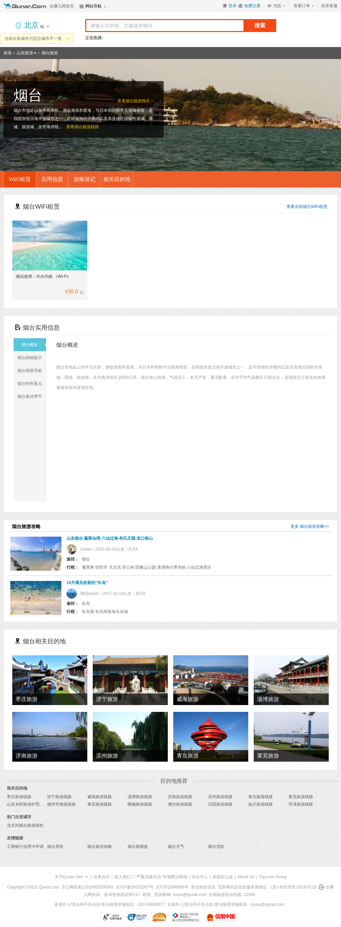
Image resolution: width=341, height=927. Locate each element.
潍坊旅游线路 (180, 804)
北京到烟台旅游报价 (25, 825)
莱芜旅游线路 (300, 796)
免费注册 (252, 5)
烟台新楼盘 (138, 846)
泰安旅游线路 (99, 804)
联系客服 (329, 5)
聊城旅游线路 (140, 804)
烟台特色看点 (31, 383)
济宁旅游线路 (59, 796)
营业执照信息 (203, 887)
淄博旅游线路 (140, 796)
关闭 (67, 39)
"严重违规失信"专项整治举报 (161, 876)
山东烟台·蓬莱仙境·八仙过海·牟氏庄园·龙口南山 (109, 538)
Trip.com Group (272, 876)
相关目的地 (117, 179)
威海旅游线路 (99, 796)
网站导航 (93, 6)
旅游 (7, 52)
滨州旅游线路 (220, 796)
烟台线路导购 (31, 370)
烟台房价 (55, 846)
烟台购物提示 (31, 357)
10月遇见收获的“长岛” (87, 582)
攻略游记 (84, 179)
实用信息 (52, 179)
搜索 (259, 25)
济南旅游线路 (180, 796)
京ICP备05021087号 (134, 887)
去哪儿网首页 (61, 6)
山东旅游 (25, 52)
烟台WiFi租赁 (315, 206)
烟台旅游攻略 (312, 526)
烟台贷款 (216, 846)
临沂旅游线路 (260, 804)
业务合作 (101, 876)
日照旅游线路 (220, 804)
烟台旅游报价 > (139, 101)
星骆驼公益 (222, 876)
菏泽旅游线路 (300, 804)
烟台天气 (176, 846)
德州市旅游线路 (61, 804)
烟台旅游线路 (86, 126)
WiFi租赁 (19, 179)
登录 (232, 5)
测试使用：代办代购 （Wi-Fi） (43, 276)
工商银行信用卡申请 (25, 846)
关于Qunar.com (69, 876)
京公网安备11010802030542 (87, 887)
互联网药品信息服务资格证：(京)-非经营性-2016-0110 (267, 887)
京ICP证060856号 (172, 887)
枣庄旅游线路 (19, 796)
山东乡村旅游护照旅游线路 (31, 804)
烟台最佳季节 (31, 396)
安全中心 (200, 876)
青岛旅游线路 (260, 796)
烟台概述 (33, 344)
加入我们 (122, 876)
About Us (245, 876)
